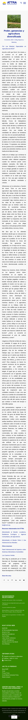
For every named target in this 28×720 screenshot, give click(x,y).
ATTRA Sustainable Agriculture (10, 630)
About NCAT (5, 669)
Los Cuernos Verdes (8, 555)
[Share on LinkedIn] (16, 580)
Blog (17, 40)
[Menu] (24, 3)
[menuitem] (20, 3)
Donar (3, 671)
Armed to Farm (6, 632)
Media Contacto (6, 677)
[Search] (20, 3)
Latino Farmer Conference (9, 638)
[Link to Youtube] (24, 580)
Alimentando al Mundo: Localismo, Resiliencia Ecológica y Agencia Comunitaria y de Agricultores (14, 534)
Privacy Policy (6, 673)
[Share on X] (8, 580)
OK (14, 717)
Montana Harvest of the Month (10, 642)
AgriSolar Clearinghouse (8, 634)
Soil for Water (5, 636)
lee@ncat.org (6, 525)
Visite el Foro (7, 660)
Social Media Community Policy (10, 675)
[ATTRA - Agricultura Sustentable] (11, 3)
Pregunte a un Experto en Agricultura (13, 656)
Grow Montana (6, 644)
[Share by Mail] (20, 580)
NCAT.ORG (4, 628)
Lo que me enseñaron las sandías (9, 607)
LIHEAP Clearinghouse (8, 640)
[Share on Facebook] (4, 580)
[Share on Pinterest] (12, 580)
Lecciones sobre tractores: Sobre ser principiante (12, 600)
